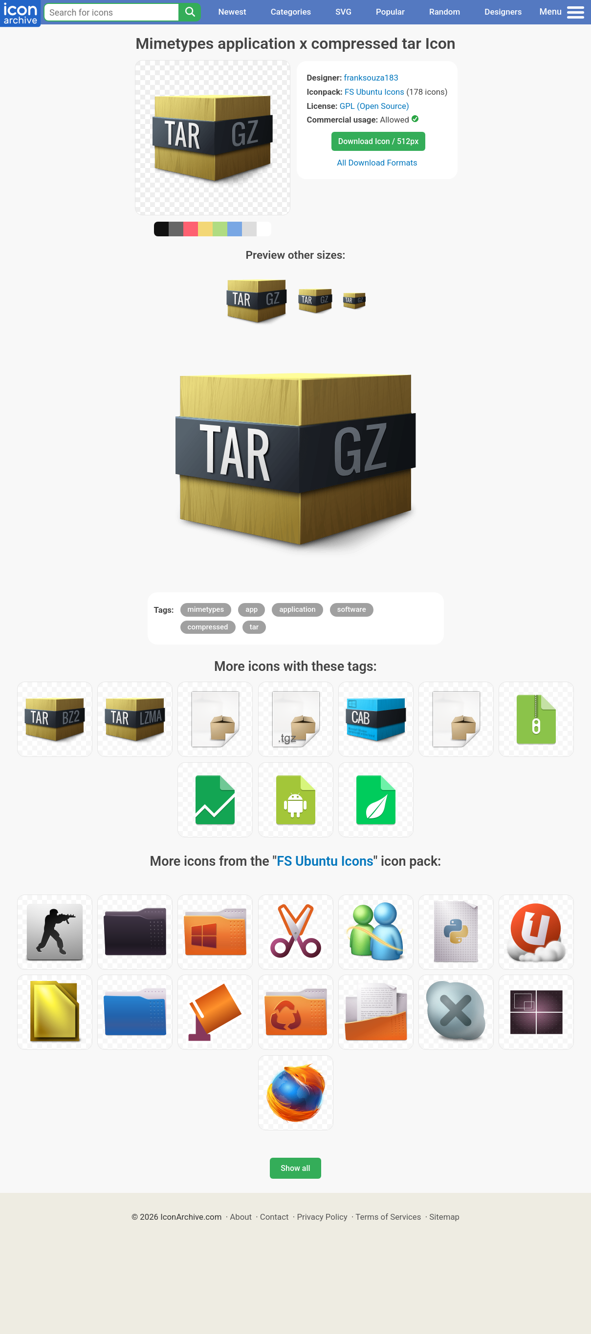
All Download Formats (377, 162)
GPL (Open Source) (374, 106)
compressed (208, 627)
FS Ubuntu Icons (374, 92)
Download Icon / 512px (378, 141)
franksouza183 (371, 78)
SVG (343, 12)
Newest (232, 12)
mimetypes (206, 609)
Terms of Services (388, 1217)
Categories (291, 12)
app (251, 609)
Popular (390, 12)
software (351, 609)
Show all (295, 1168)
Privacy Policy (322, 1217)
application (297, 609)
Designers (503, 12)
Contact (274, 1217)
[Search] (189, 12)
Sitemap (444, 1217)
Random (444, 12)
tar (254, 627)
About (241, 1217)
